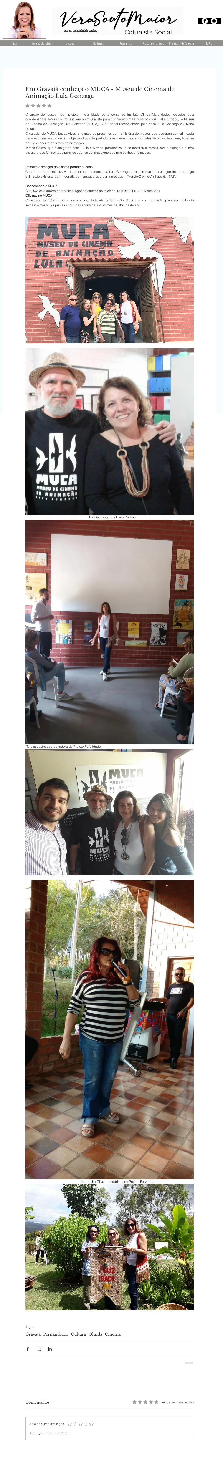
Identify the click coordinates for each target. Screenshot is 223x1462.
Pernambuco (55, 1334)
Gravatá (33, 1334)
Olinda (95, 1334)
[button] (70, 43)
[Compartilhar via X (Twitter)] (39, 1349)
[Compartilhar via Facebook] (27, 1349)
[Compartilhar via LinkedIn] (50, 1349)
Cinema (113, 1334)
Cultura (78, 1334)
